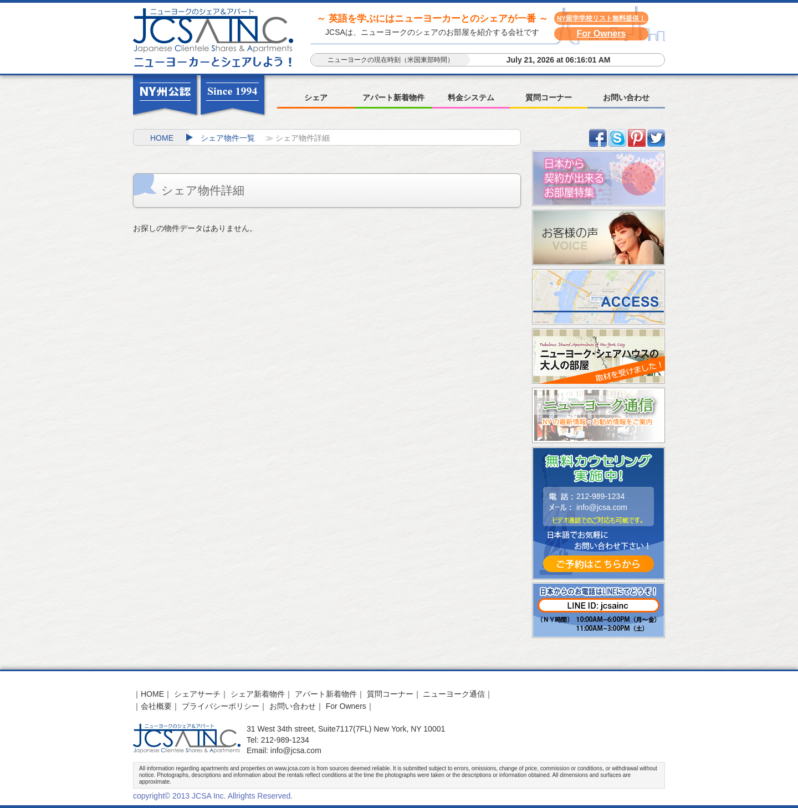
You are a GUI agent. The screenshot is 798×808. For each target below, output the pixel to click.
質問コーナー (548, 97)
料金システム (471, 97)
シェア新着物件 (258, 693)
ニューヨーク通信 (454, 693)
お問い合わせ (626, 97)
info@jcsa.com (601, 507)
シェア (316, 97)
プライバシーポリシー (220, 706)
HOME (161, 137)
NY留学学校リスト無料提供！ (601, 18)
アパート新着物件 (393, 97)
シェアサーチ (197, 693)
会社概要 (156, 706)
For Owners (601, 33)
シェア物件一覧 (228, 137)
